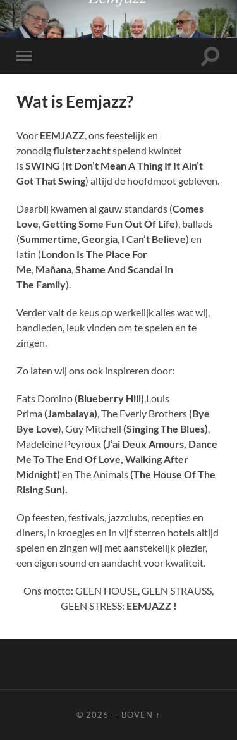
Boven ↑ (140, 715)
